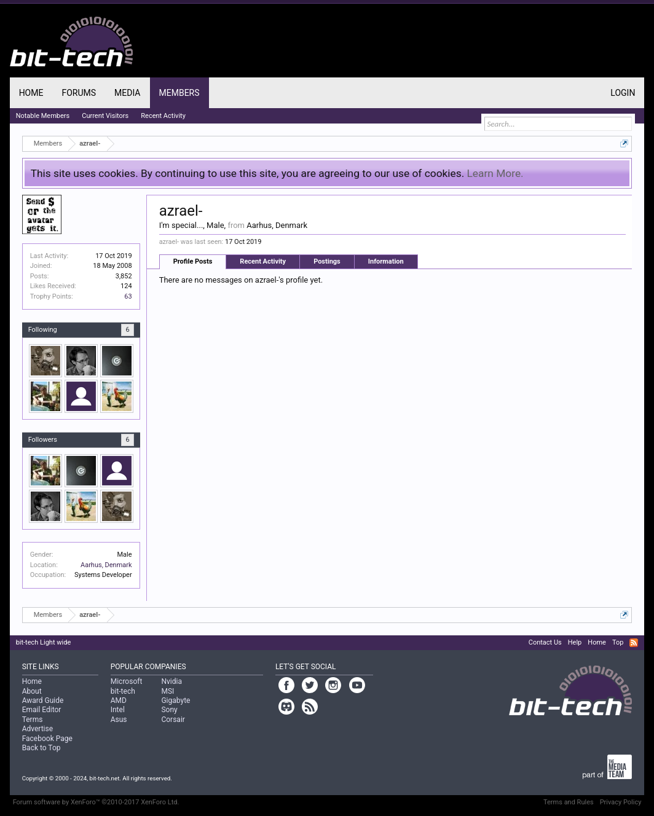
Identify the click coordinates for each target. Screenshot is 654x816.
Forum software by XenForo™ (96, 802)
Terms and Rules (568, 802)
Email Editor (41, 709)
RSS (633, 642)
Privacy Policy (621, 802)
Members (179, 93)
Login (622, 93)
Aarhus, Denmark (106, 565)
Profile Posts (193, 261)
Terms (32, 719)
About (32, 691)
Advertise (37, 728)
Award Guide (43, 700)
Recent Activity (263, 261)
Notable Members (43, 116)
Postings (327, 261)
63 (128, 296)
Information (386, 261)
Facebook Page (47, 738)
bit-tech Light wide (43, 642)
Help (575, 642)
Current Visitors (105, 116)
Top (617, 642)
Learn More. (495, 173)
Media (127, 93)
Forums (78, 93)
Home (31, 93)
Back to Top (41, 747)
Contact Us (545, 642)
